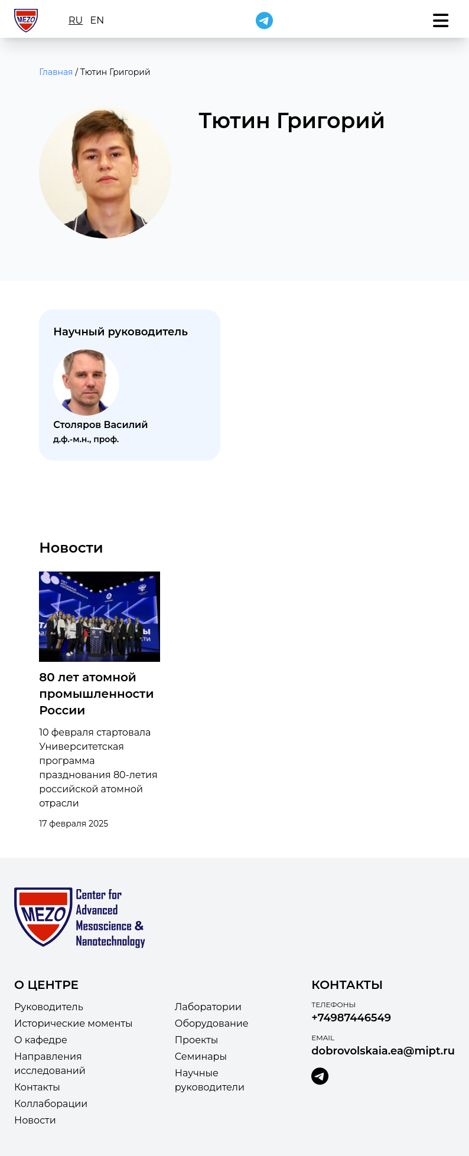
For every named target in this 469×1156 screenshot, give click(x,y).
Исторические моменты (73, 1023)
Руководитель (48, 1007)
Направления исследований (50, 1063)
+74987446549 (351, 1017)
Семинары (201, 1056)
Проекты (197, 1040)
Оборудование (212, 1023)
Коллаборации (50, 1103)
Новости (35, 1120)
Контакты (37, 1087)
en (97, 20)
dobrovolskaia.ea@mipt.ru (383, 1050)
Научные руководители (210, 1080)
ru (76, 20)
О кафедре (40, 1040)
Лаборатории (208, 1007)
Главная (56, 72)
